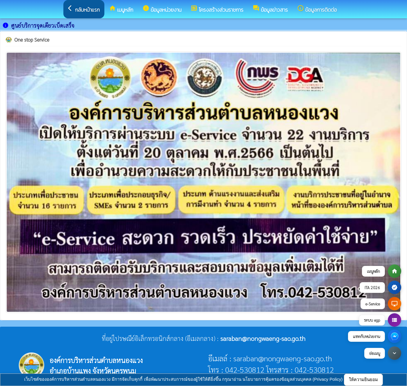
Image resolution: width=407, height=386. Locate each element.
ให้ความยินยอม (363, 379)
